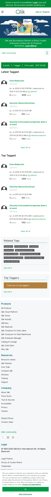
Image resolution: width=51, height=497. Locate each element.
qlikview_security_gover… (30, 254)
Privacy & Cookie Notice (11, 462)
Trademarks (6, 466)
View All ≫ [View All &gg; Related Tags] (8, 268)
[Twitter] (3, 437)
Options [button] (47, 53)
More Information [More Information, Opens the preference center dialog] (25, 494)
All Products (6, 308)
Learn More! (31, 46)
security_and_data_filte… (34, 258)
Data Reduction (17, 81)
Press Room (6, 396)
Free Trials (5, 367)
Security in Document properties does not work (28, 123)
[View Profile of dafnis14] (33, 92)
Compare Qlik (7, 371)
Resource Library (8, 359)
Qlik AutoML (6, 319)
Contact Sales (7, 422)
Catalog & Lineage (9, 342)
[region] (25, 483)
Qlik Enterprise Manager (11, 338)
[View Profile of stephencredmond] (38, 135)
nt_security (34, 247)
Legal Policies (7, 458)
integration (8, 247)
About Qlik (5, 392)
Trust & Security (8, 400)
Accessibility (6, 403)
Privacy (4, 407)
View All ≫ (25, 147)
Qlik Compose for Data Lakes (13, 330)
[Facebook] (13, 437)
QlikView (13, 84)
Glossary (5, 374)
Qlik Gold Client (7, 345)
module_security (21, 247)
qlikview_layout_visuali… (25, 250)
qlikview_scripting (11, 254)
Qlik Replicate (7, 327)
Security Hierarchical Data (22, 103)
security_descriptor (11, 261)
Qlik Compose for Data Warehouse (16, 334)
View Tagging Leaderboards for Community (25, 277)
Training (4, 378)
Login (35, 2)
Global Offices (7, 418)
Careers (4, 411)
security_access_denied (13, 258)
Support (4, 382)
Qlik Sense (5, 315)
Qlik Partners (6, 363)
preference (8, 250)
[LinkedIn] (8, 437)
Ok (25, 489)
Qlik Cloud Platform (9, 312)
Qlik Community (25, 26)
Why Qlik (5, 349)
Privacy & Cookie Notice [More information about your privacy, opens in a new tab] (31, 484)
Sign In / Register (43, 12)
